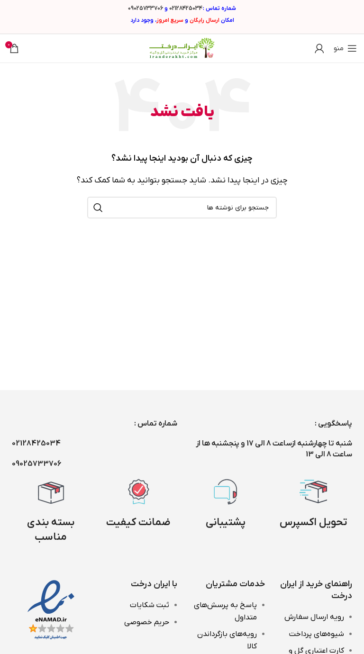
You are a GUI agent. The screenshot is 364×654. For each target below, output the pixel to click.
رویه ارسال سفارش (314, 617)
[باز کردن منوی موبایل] (345, 48)
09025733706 (145, 8)
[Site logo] (182, 48)
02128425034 (185, 8)
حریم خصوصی (146, 622)
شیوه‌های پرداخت (316, 634)
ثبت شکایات (149, 605)
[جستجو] (182, 207)
